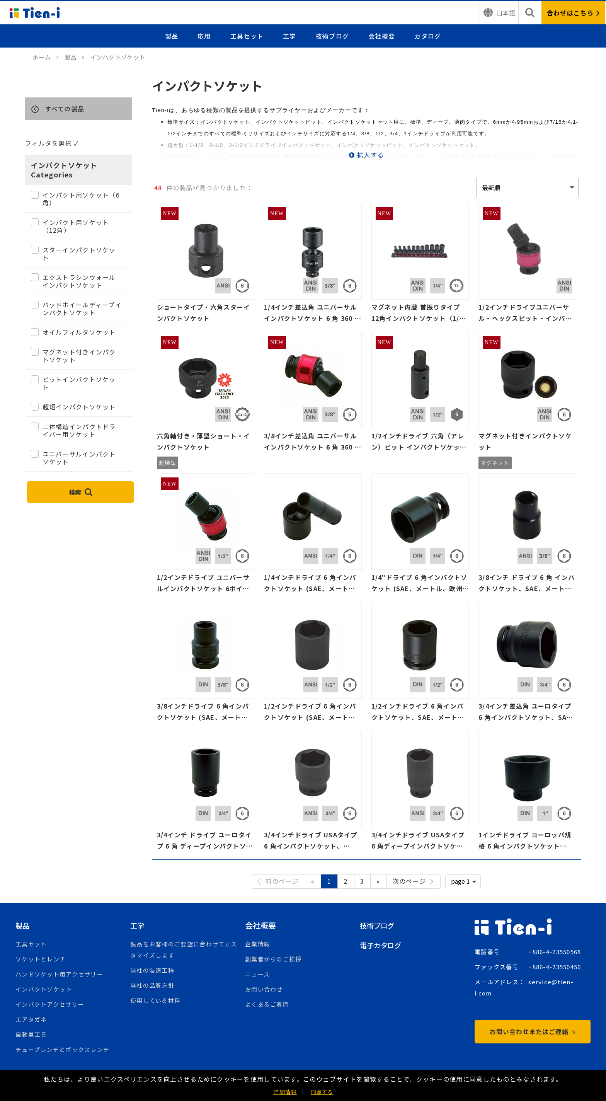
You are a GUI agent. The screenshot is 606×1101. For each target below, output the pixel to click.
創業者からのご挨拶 (273, 959)
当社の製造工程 (152, 970)
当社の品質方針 (152, 985)
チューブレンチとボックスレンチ (62, 1049)
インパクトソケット (43, 989)
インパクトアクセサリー (49, 1004)
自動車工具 (31, 1034)
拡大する (370, 154)
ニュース (257, 974)
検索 (80, 492)
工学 (289, 36)
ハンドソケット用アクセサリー (59, 974)
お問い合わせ (264, 989)
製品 (172, 36)
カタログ (427, 36)
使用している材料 (155, 1000)
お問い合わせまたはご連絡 (532, 1031)
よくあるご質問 (267, 1004)
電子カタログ (383, 945)
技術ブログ (332, 36)
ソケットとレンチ (40, 959)
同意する (322, 1092)
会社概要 (381, 36)
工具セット (247, 36)
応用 (204, 36)
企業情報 (257, 944)
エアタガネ (31, 1019)
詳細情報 (285, 1092)
